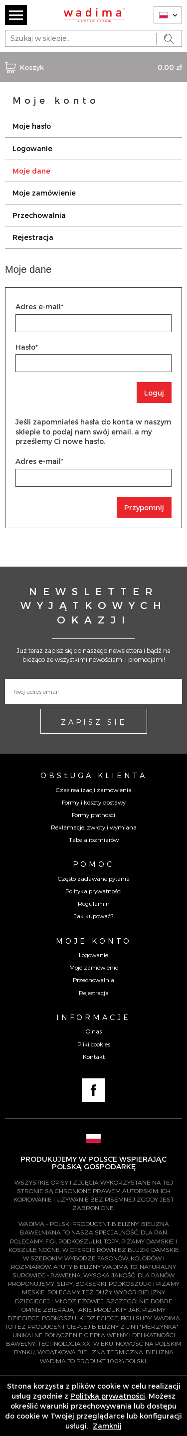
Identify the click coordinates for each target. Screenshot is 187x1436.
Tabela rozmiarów (94, 839)
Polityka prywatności (93, 890)
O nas (94, 1030)
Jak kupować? (93, 915)
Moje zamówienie (44, 193)
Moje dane (31, 171)
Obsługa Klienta (93, 775)
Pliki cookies (93, 1043)
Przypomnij (144, 507)
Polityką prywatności (107, 1396)
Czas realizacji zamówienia (94, 789)
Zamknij (107, 1426)
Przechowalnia (39, 215)
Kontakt (94, 1056)
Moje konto (94, 940)
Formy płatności (93, 814)
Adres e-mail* (39, 306)
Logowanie (32, 148)
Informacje (93, 1017)
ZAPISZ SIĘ (94, 721)
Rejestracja (32, 237)
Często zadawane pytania (94, 878)
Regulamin (94, 903)
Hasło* (26, 347)
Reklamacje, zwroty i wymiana (94, 826)
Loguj (154, 393)
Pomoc (93, 863)
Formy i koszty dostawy (94, 802)
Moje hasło (31, 126)
